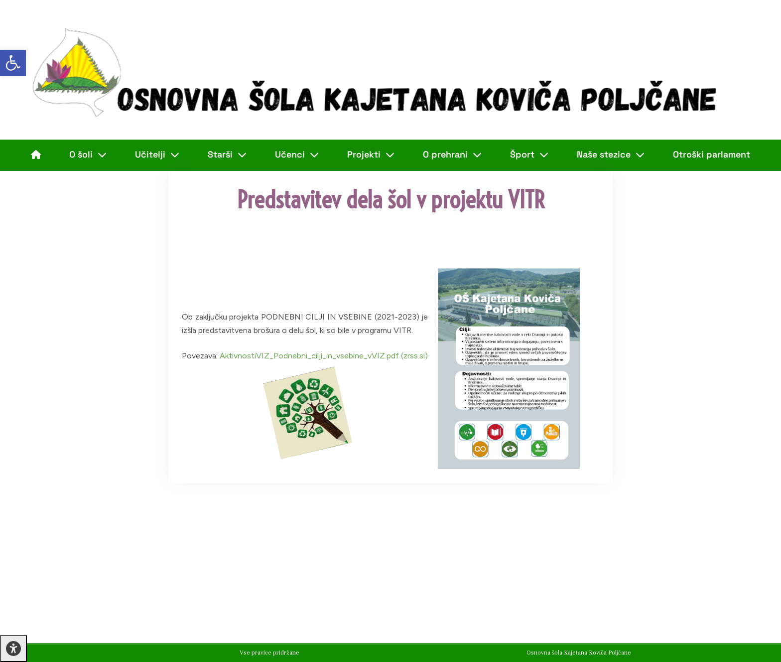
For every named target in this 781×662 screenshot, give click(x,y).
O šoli (88, 154)
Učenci (297, 154)
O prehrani (452, 154)
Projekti (370, 154)
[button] (13, 63)
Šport (529, 154)
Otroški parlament (711, 154)
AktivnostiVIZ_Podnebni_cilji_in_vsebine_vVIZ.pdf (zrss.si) (324, 355)
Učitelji (157, 154)
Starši (227, 154)
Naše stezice (611, 154)
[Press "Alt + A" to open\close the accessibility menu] (13, 648)
